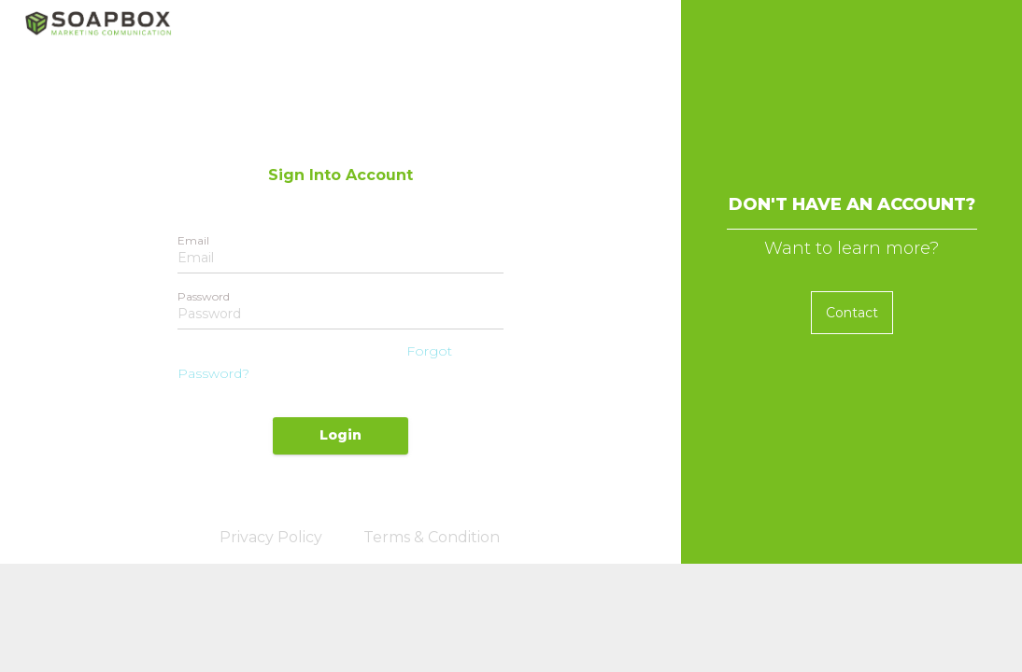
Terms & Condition (431, 537)
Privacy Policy (271, 537)
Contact (852, 312)
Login (340, 435)
